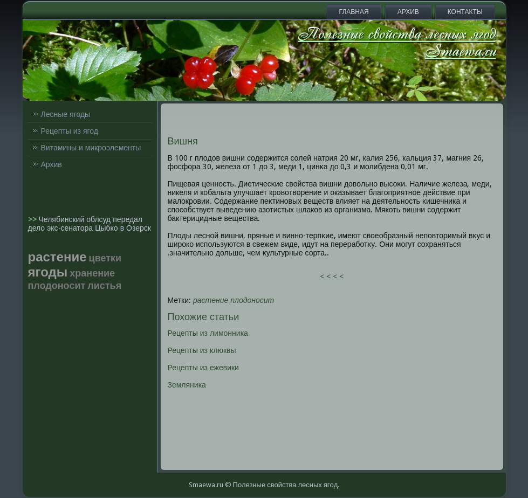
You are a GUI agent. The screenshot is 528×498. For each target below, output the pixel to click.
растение (210, 300)
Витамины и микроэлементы (91, 147)
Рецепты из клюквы (202, 350)
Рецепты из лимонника (208, 333)
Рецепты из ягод (69, 131)
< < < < (332, 276)
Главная (354, 12)
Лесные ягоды (66, 114)
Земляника (187, 385)
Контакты (465, 12)
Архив (408, 12)
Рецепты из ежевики (203, 367)
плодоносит (252, 300)
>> (33, 219)
